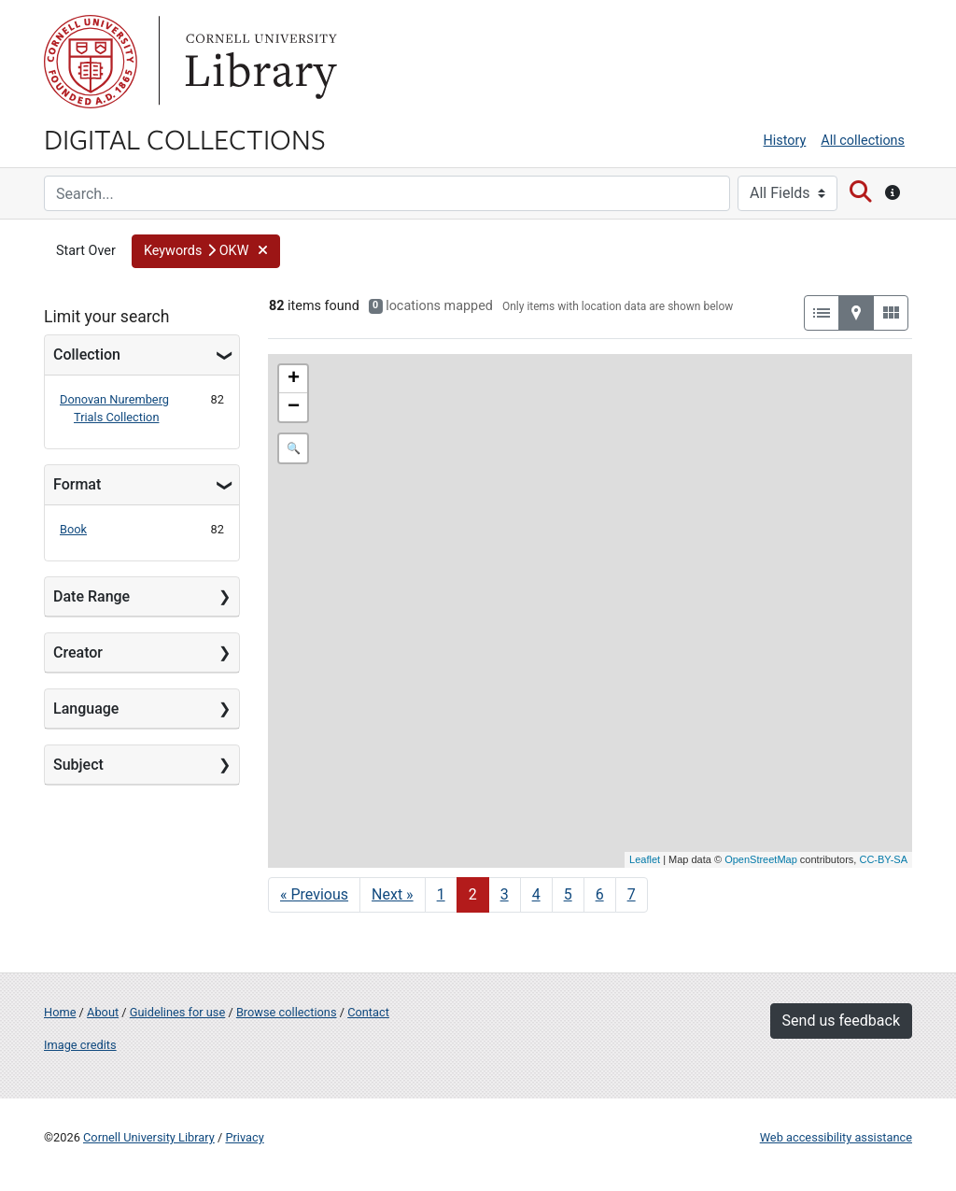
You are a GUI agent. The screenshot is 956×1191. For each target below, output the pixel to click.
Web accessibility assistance (836, 1137)
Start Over (86, 251)
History (785, 141)
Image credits (80, 1045)
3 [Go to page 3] (504, 894)
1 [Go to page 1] (441, 894)
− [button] (294, 407)
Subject (78, 764)
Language (86, 708)
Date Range (91, 596)
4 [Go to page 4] (536, 894)
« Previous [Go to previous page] (314, 894)
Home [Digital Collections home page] (60, 1012)
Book (73, 529)
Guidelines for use (177, 1012)
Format (77, 484)
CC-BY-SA (883, 859)
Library (258, 61)
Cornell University (90, 61)
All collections (863, 141)
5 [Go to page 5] (568, 894)
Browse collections (286, 1012)
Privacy (244, 1137)
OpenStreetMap (760, 859)
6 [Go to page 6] (600, 894)
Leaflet (644, 859)
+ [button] (294, 379)
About (103, 1012)
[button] (206, 251)
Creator (78, 652)
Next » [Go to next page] (393, 894)
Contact (368, 1012)
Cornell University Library (149, 1137)
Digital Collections (185, 138)
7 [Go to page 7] (631, 894)
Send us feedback (841, 1020)
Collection (86, 354)
